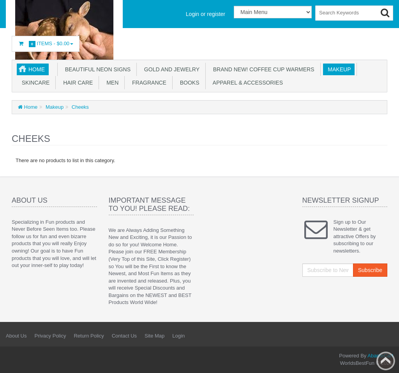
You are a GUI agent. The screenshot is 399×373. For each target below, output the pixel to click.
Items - (45, 44)
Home (36, 69)
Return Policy (89, 336)
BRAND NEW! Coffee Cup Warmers (262, 69)
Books (188, 83)
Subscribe (370, 270)
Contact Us (124, 336)
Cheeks (79, 107)
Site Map (154, 336)
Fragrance (147, 83)
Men (110, 83)
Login (178, 336)
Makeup (338, 69)
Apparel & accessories (246, 83)
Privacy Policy (50, 336)
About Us (16, 336)
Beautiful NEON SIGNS (96, 69)
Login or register (205, 14)
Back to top (385, 361)
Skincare (34, 83)
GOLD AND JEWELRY (170, 69)
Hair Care (76, 83)
